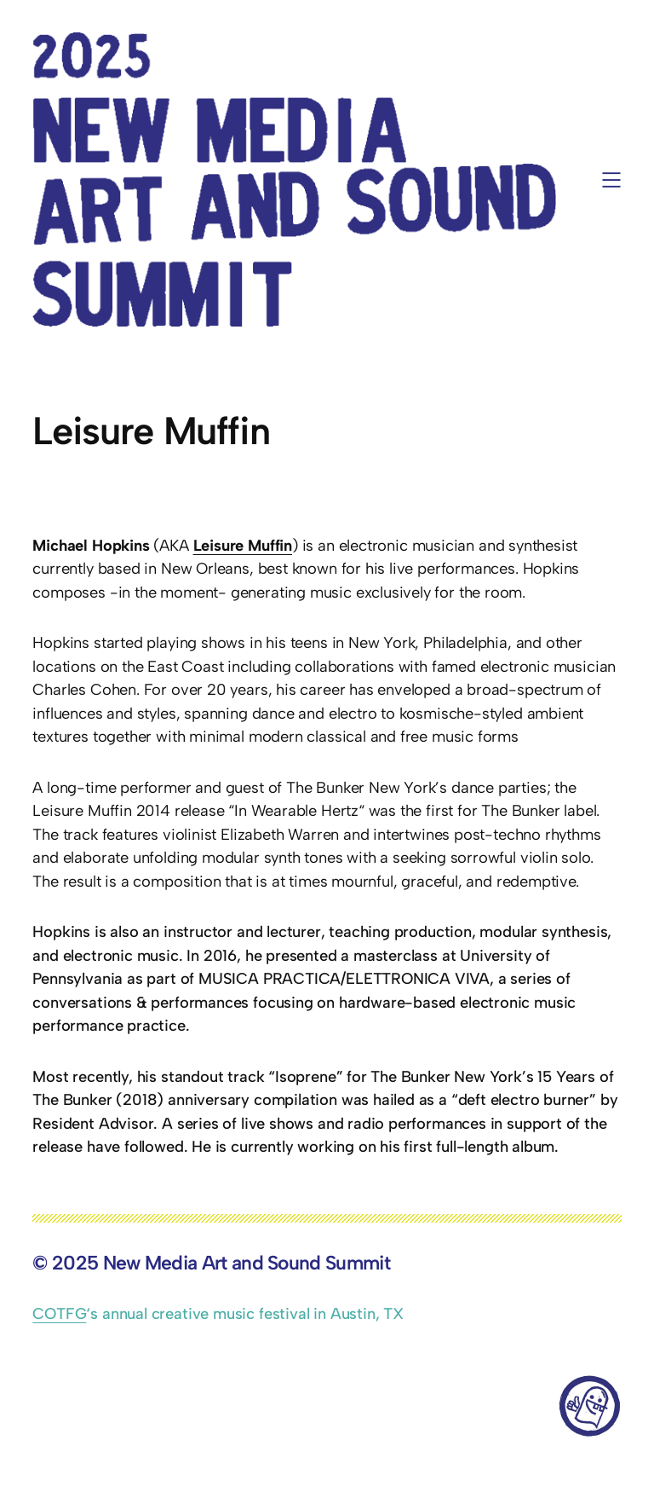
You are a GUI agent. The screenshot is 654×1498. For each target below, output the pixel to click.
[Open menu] (611, 180)
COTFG (59, 1313)
